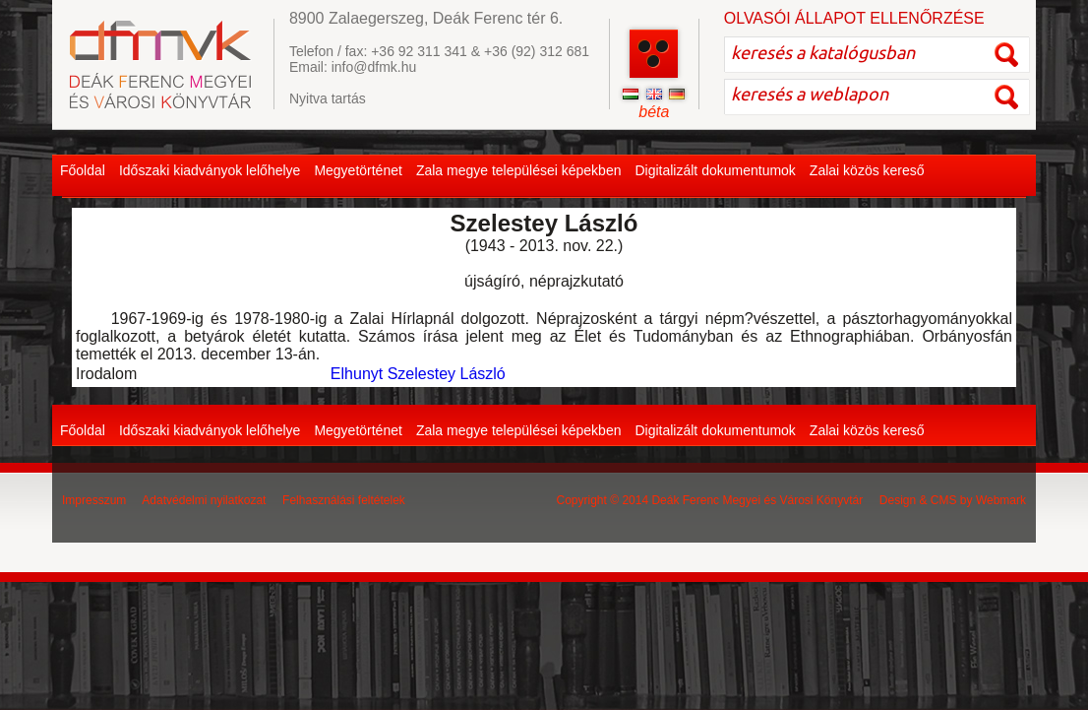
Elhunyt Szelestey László (418, 373)
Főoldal (82, 170)
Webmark (1001, 500)
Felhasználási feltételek (343, 500)
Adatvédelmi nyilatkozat (204, 500)
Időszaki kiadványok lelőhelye (209, 170)
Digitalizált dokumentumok (715, 170)
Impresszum (94, 500)
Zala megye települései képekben (519, 170)
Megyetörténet (358, 170)
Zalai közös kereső (867, 170)
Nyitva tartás (327, 98)
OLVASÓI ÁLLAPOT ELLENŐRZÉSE (854, 18)
